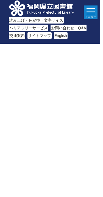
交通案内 (17, 35)
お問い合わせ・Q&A (68, 28)
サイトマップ (39, 35)
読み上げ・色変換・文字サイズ (36, 20)
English (60, 35)
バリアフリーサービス (28, 28)
